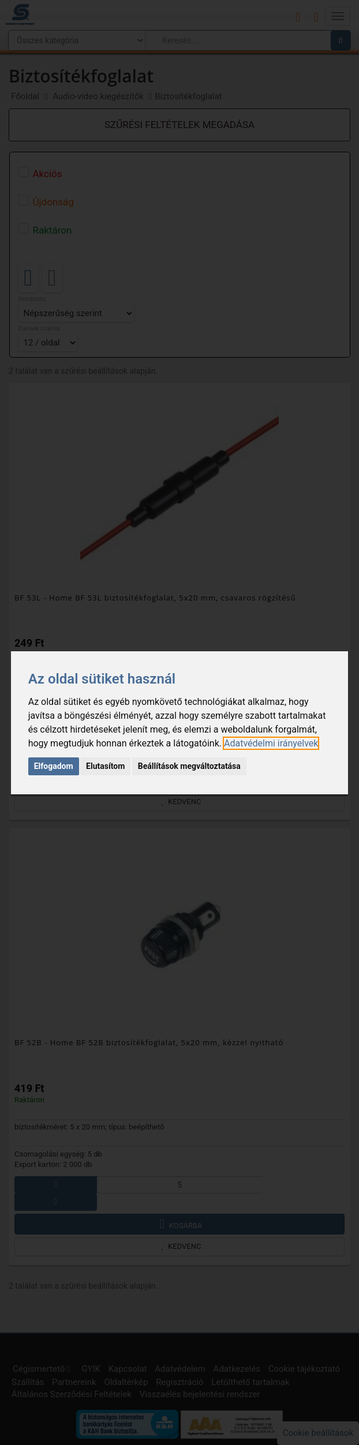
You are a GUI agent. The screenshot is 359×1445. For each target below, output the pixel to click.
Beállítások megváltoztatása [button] (189, 766)
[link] (271, 743)
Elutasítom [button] (105, 766)
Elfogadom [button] (53, 766)
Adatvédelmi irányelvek (271, 743)
